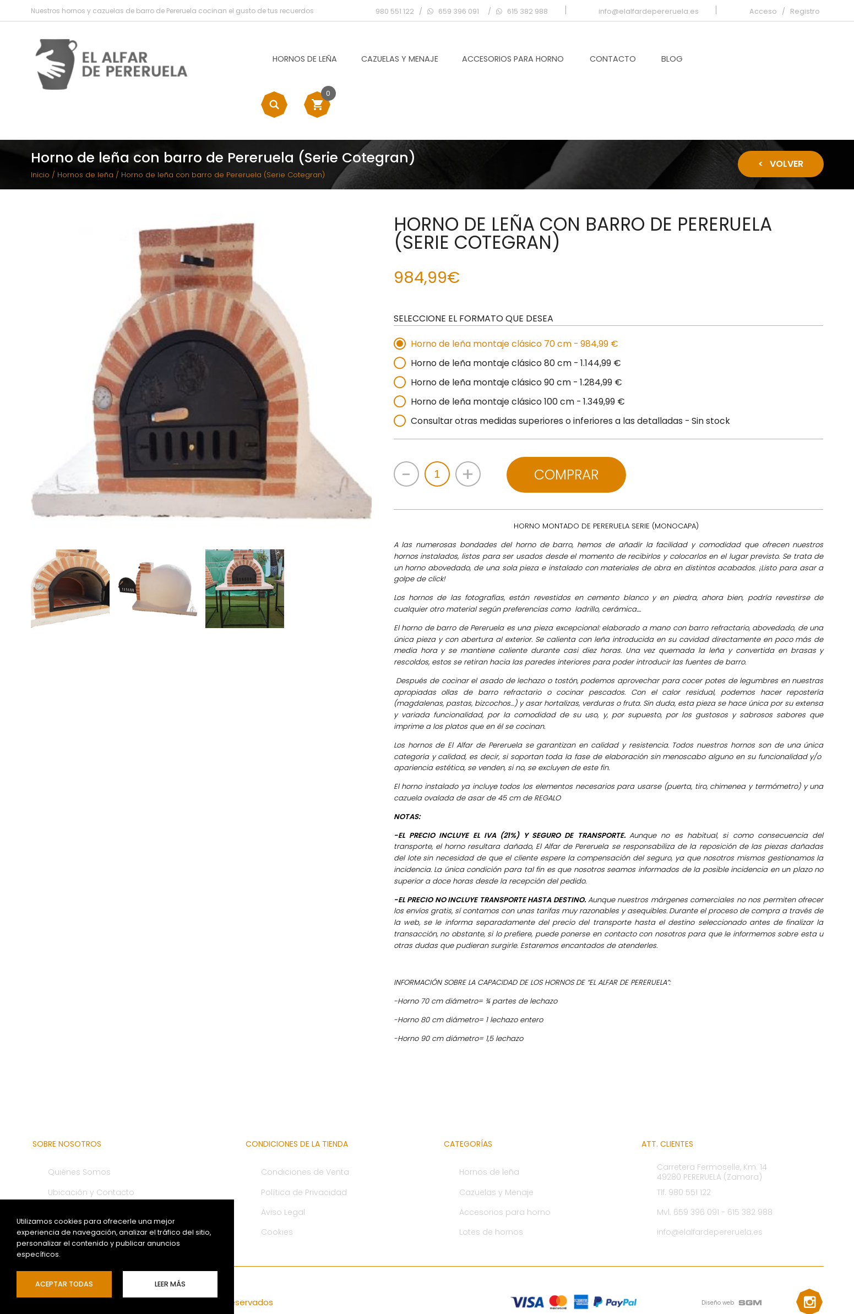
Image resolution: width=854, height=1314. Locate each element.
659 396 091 (696, 1171)
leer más (170, 1284)
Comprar (568, 434)
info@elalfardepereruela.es (710, 1191)
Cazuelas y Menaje (385, 58)
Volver (780, 124)
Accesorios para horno (499, 58)
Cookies (277, 1191)
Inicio (40, 135)
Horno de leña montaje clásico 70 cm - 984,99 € (515, 304)
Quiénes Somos (79, 1131)
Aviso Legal (283, 1171)
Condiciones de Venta (305, 1131)
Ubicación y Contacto (91, 1152)
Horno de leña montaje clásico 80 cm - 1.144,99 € (517, 324)
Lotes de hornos (491, 1191)
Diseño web (718, 1263)
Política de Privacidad (304, 1152)
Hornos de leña (291, 58)
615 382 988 (750, 1171)
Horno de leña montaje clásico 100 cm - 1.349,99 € (519, 362)
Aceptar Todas (64, 1284)
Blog (658, 58)
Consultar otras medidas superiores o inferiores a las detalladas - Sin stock (573, 381)
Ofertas (62, 1171)
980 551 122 (395, 10)
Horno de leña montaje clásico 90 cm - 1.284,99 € (517, 343)
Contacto (598, 58)
